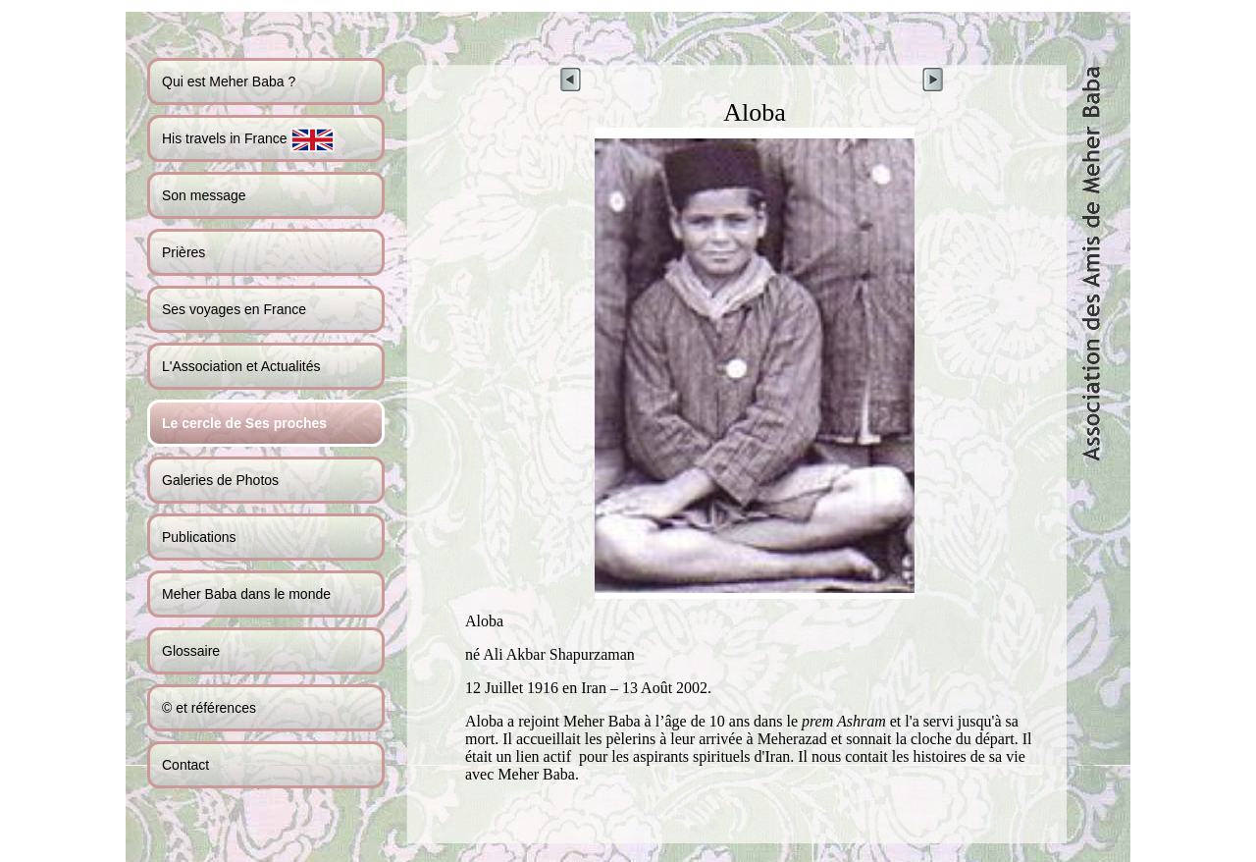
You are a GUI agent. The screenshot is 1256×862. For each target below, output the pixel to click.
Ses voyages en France (234, 309)
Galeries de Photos (220, 480)
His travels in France (248, 140)
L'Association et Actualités (241, 366)
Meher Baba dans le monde (246, 594)
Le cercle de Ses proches (244, 423)
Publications (199, 537)
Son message (204, 195)
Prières (183, 252)
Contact (185, 765)
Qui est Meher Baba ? (228, 81)
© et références (209, 708)
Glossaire (191, 651)
